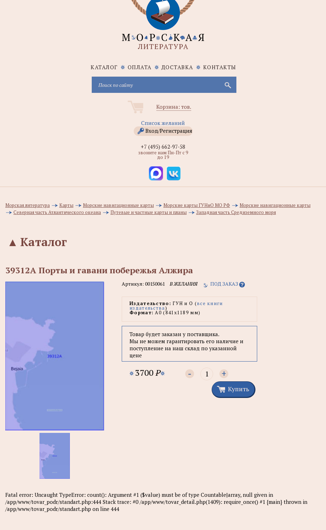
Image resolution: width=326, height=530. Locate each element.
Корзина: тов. (173, 106)
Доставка (177, 67)
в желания (184, 283)
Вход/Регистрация (168, 130)
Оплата (140, 67)
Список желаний (163, 122)
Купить (238, 389)
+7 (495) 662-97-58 (163, 146)
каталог (104, 67)
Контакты (219, 67)
